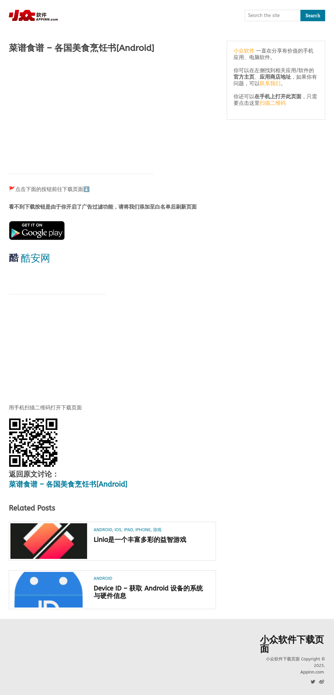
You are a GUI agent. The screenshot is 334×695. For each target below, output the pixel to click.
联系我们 (270, 83)
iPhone (143, 529)
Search (312, 15)
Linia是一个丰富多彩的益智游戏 (140, 540)
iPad (128, 529)
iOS (117, 529)
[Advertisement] (112, 110)
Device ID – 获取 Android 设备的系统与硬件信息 (148, 592)
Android (103, 529)
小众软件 (244, 51)
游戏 (157, 529)
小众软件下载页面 (292, 644)
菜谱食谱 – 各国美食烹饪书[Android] (68, 484)
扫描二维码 (273, 103)
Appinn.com (312, 672)
